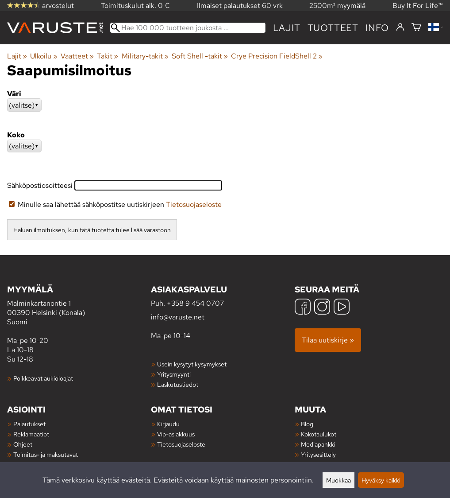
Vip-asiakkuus (176, 434)
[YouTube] (342, 308)
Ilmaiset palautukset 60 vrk (240, 5)
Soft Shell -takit (200, 56)
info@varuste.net (177, 317)
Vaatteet (77, 56)
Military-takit (145, 56)
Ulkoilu (43, 56)
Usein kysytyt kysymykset (192, 364)
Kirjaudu (168, 424)
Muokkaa (338, 480)
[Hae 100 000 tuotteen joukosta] (188, 27)
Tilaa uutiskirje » (328, 340)
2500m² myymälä (337, 5)
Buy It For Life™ (417, 5)
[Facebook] (303, 308)
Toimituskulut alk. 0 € (135, 5)
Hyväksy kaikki (381, 480)
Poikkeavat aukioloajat (43, 378)
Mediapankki (318, 444)
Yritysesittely (318, 454)
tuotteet (333, 28)
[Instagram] (322, 308)
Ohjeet (22, 444)
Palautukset (29, 424)
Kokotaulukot (318, 434)
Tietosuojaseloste (194, 204)
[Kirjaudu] (400, 27)
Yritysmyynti (174, 374)
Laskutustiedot (177, 384)
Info (377, 28)
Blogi (308, 424)
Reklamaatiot (31, 434)
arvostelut (40, 5)
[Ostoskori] (416, 27)
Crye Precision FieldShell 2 (277, 56)
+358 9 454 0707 (195, 303)
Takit (107, 56)
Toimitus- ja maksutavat (45, 454)
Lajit (286, 28)
